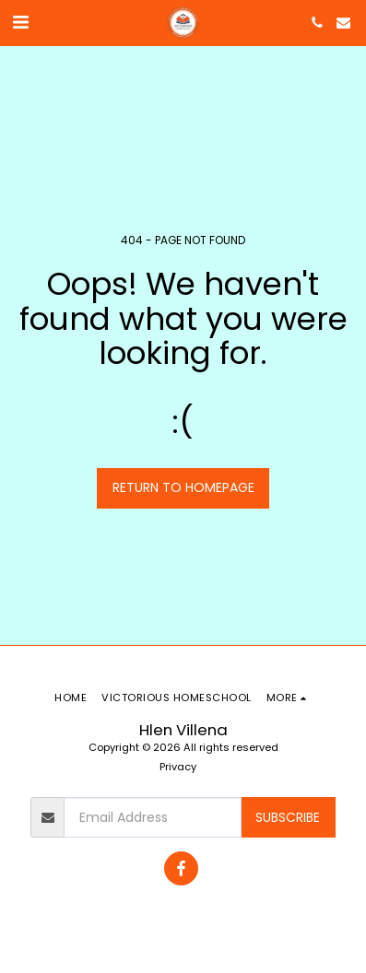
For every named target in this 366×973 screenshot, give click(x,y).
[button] (20, 22)
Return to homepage (183, 487)
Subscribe (287, 817)
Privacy (177, 766)
